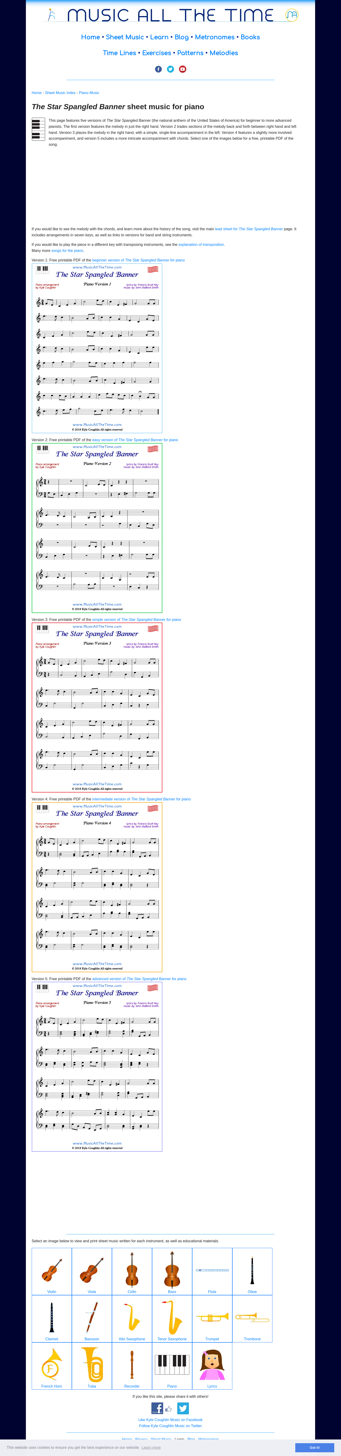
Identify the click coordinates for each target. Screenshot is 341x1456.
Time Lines (119, 53)
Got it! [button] (315, 1447)
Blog (181, 37)
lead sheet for (249, 229)
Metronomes (214, 37)
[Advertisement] (168, 183)
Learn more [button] (151, 1447)
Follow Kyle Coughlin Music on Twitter (170, 1426)
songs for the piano (67, 251)
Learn (159, 37)
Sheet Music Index (60, 93)
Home (90, 37)
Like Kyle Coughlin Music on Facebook (170, 1420)
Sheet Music (125, 37)
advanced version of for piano (139, 979)
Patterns (190, 53)
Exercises (156, 53)
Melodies (223, 53)
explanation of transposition (201, 245)
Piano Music (89, 93)
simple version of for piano (136, 620)
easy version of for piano (135, 440)
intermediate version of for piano (141, 799)
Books (250, 37)
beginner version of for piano (138, 260)
